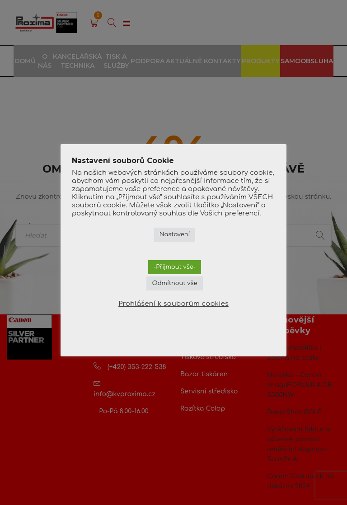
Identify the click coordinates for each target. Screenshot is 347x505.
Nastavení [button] (174, 234)
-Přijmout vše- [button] (175, 267)
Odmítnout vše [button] (174, 283)
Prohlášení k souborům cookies (173, 304)
